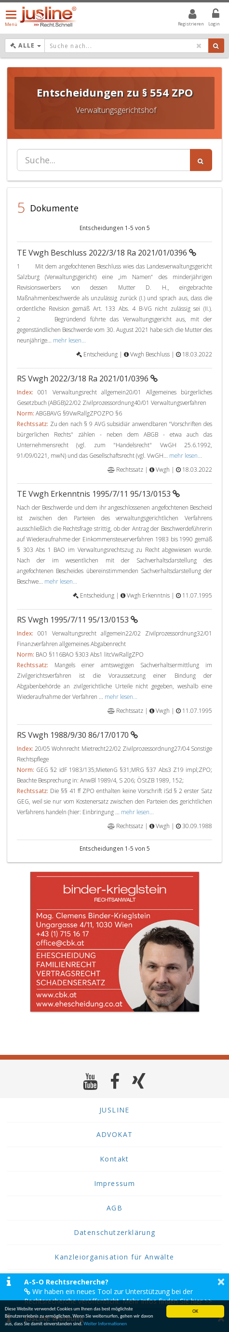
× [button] (221, 1281)
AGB (114, 1207)
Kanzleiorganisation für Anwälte (114, 1256)
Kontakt (114, 1158)
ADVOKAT (114, 1134)
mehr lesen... (69, 340)
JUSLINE (114, 1109)
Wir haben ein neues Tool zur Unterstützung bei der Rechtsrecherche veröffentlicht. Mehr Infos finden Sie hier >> (118, 1296)
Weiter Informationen (105, 1324)
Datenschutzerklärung (115, 1232)
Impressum (114, 1183)
